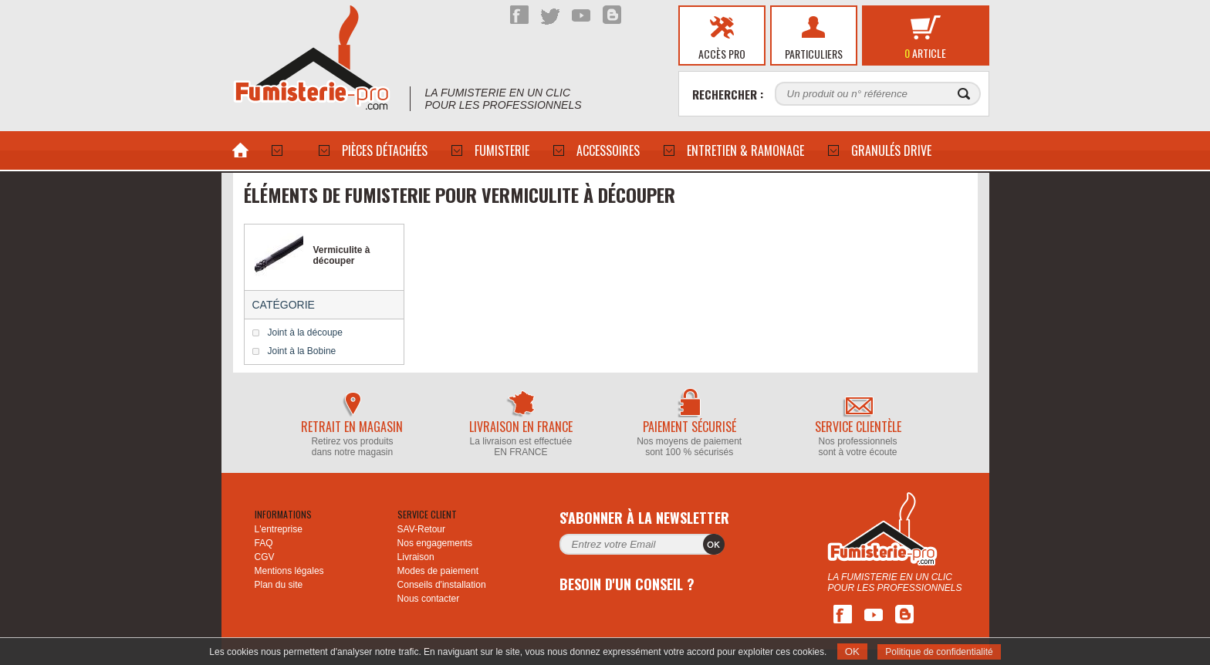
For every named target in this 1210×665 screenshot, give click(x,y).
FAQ (264, 543)
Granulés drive (891, 150)
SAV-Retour (421, 529)
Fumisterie (502, 150)
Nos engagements (434, 543)
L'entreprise (278, 529)
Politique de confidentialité (938, 651)
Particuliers (814, 54)
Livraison (415, 557)
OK (852, 651)
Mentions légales (289, 570)
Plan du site (279, 584)
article (925, 53)
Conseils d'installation (441, 584)
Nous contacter (428, 598)
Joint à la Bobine (302, 351)
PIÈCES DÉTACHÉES (385, 150)
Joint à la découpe (305, 332)
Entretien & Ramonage (745, 150)
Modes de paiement (437, 570)
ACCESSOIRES (608, 150)
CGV (265, 557)
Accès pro (721, 54)
